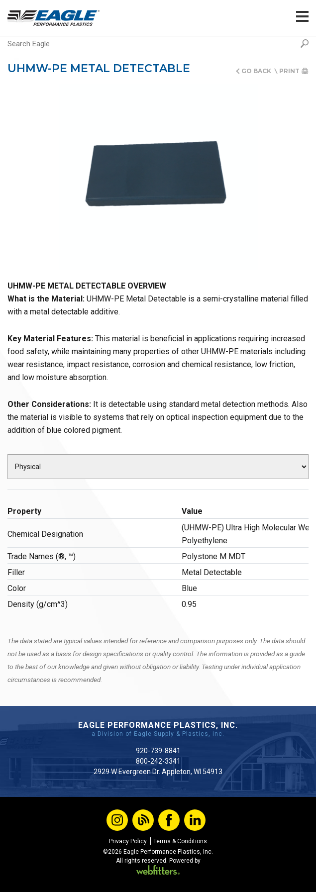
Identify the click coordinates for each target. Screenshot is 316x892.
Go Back (256, 71)
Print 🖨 (294, 71)
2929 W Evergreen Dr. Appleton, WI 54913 (158, 772)
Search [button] (305, 43)
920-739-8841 (158, 751)
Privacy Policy (128, 841)
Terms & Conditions (180, 841)
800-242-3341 (158, 761)
